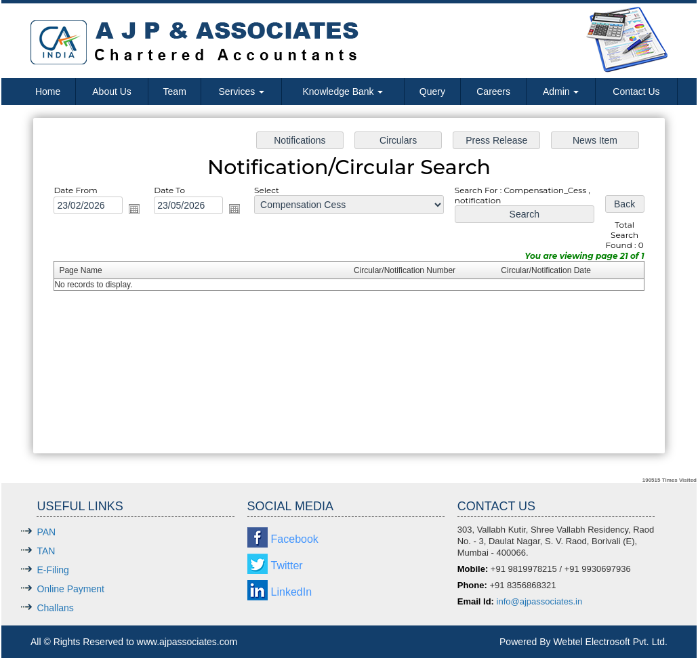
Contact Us (636, 91)
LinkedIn (291, 592)
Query (432, 91)
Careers (493, 91)
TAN (46, 551)
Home (47, 91)
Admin (561, 91)
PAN (46, 532)
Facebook (295, 539)
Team (174, 91)
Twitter (287, 565)
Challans (55, 607)
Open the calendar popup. (138, 210)
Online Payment (70, 588)
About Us (111, 91)
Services (242, 91)
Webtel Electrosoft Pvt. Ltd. (610, 641)
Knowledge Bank (342, 91)
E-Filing (52, 569)
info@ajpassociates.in (540, 601)
